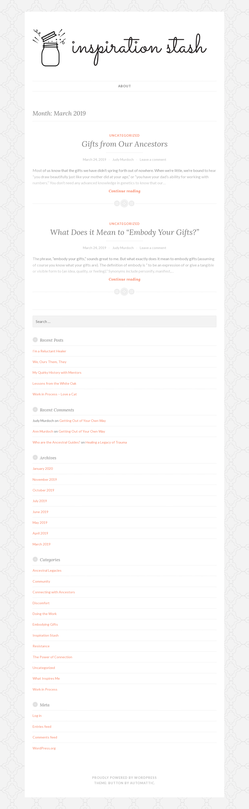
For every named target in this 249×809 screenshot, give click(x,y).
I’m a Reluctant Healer (49, 351)
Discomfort (41, 603)
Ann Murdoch (43, 431)
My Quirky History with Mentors (57, 372)
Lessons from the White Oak (54, 383)
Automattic (142, 783)
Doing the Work (45, 614)
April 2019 (40, 533)
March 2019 (42, 544)
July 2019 (40, 501)
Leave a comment (153, 159)
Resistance (41, 646)
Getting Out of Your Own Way (82, 420)
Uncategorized (124, 135)
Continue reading (133, 191)
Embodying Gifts (45, 624)
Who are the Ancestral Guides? (56, 442)
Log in (37, 715)
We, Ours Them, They (49, 362)
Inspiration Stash (46, 635)
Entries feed (42, 726)
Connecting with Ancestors (54, 592)
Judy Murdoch (123, 159)
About (124, 86)
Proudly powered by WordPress (124, 778)
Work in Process (45, 689)
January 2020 (43, 468)
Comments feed (45, 737)
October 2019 (43, 490)
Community (41, 581)
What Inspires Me (46, 678)
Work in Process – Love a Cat (55, 394)
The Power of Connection (52, 657)
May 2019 (40, 522)
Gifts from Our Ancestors (125, 144)
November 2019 (45, 479)
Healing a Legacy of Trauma (106, 442)
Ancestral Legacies (47, 570)
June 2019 (40, 512)
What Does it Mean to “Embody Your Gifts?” (124, 232)
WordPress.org (44, 748)
